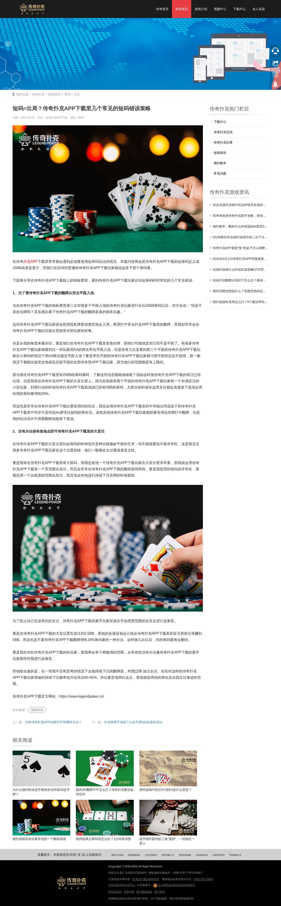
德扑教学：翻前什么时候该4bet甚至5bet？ (241, 226)
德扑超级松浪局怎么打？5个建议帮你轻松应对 (241, 302)
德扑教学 (220, 163)
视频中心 (220, 9)
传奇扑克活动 (223, 132)
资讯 (67, 94)
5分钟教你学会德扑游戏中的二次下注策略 (241, 237)
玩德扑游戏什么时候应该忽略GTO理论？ (241, 269)
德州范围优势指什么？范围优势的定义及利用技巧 (241, 291)
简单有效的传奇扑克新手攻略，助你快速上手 (241, 215)
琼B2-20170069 (203, 879)
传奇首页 (162, 9)
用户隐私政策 (144, 891)
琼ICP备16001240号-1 (121, 885)
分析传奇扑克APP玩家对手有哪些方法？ (53, 722)
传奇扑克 (38, 94)
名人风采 (258, 9)
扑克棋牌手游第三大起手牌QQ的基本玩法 (133, 722)
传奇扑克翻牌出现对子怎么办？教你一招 (241, 280)
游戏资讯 (220, 153)
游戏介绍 (201, 9)
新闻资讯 (181, 9)
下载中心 (239, 9)
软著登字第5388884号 (146, 879)
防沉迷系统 (115, 891)
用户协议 (159, 891)
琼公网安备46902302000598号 (174, 885)
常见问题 (220, 173)
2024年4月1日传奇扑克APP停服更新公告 (241, 259)
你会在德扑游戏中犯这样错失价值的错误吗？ (241, 205)
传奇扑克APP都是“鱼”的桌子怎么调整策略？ (241, 248)
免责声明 (129, 891)
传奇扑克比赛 (223, 142)
